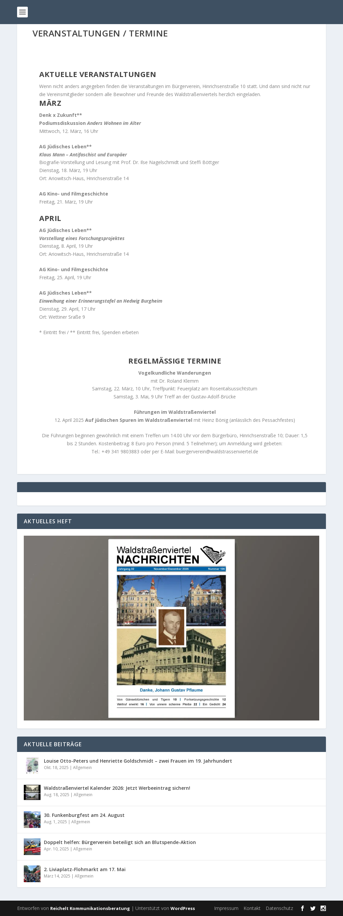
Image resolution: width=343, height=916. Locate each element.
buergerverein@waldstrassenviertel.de (217, 451)
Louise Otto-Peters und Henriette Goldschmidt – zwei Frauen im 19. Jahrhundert (138, 761)
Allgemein (82, 767)
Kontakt (252, 908)
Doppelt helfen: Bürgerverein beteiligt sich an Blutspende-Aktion (120, 842)
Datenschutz (279, 908)
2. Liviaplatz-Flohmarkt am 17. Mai (85, 869)
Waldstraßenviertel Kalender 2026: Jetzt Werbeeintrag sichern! (117, 788)
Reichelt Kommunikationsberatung (90, 908)
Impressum (226, 908)
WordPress (182, 908)
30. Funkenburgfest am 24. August (84, 815)
